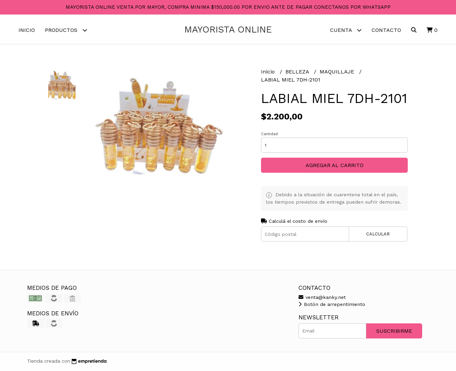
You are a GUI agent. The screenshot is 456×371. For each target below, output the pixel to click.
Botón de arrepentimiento (332, 305)
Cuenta (346, 30)
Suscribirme (394, 331)
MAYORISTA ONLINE (228, 29)
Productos (66, 30)
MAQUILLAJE (338, 72)
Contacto (386, 30)
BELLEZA (298, 72)
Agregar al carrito (335, 166)
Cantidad (269, 135)
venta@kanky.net (322, 298)
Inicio (26, 30)
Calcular (378, 234)
